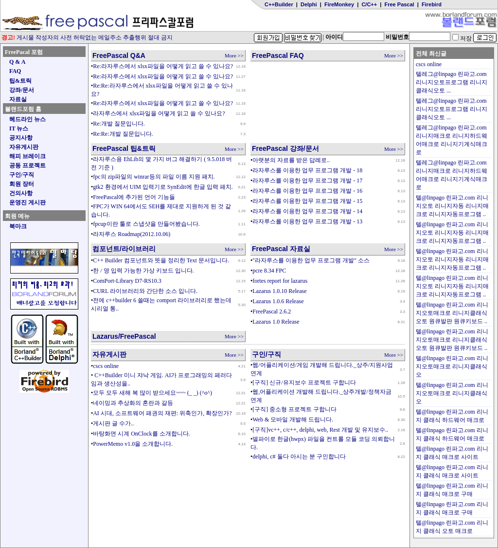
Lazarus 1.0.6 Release (277, 301)
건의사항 (21, 193)
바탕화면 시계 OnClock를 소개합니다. (141, 433)
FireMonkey (339, 4)
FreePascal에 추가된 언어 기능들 (134, 197)
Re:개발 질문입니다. (119, 123)
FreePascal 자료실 (281, 249)
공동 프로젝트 (27, 165)
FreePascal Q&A (118, 55)
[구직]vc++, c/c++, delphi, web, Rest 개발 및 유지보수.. (320, 429)
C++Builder (279, 4)
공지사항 (21, 137)
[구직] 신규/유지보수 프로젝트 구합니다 (304, 382)
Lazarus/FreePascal (124, 336)
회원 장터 (21, 184)
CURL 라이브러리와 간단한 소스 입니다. (145, 291)
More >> (234, 55)
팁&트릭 (20, 80)
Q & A (17, 61)
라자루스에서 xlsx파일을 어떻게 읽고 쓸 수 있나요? (159, 113)
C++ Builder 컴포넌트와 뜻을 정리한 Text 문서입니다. (161, 260)
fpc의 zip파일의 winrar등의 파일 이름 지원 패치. (153, 176)
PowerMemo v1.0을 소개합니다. (133, 443)
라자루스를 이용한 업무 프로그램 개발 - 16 (307, 190)
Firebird (432, 4)
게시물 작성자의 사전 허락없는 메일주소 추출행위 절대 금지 (87, 37)
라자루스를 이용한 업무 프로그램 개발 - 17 (307, 180)
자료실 (18, 99)
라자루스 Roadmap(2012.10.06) (131, 234)
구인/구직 (21, 174)
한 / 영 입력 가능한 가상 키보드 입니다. (143, 270)
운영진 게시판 (27, 202)
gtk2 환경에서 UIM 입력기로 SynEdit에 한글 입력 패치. (162, 186)
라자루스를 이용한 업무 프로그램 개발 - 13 (307, 221)
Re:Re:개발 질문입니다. (123, 133)
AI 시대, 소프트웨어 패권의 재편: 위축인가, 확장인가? (162, 413)
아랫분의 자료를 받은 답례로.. (291, 160)
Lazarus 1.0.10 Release (279, 291)
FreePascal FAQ (278, 55)
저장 (462, 38)
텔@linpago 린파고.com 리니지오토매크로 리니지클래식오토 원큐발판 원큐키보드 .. (452, 313)
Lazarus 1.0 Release (275, 321)
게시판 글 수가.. (113, 423)
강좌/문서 (21, 90)
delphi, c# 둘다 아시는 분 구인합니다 (298, 456)
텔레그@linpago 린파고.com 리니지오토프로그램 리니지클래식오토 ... (451, 82)
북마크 (18, 226)
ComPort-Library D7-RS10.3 (127, 280)
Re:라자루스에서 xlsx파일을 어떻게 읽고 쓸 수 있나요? (163, 66)
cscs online (106, 366)
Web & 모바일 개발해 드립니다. (292, 419)
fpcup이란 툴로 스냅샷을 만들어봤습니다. (146, 223)
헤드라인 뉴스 (27, 119)
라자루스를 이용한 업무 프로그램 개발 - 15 (307, 201)
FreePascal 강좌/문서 (285, 148)
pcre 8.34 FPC (269, 270)
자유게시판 (23, 147)
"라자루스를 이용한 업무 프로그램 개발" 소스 (311, 260)
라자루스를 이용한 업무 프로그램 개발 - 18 (307, 170)
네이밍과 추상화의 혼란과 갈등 (133, 403)
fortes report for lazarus (279, 280)
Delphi (309, 4)
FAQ (15, 71)
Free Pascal (399, 4)
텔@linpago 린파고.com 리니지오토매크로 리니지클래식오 (452, 366)
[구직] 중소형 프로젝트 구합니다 (294, 409)
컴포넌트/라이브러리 (124, 249)
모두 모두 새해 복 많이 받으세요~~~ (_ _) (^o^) (152, 392)
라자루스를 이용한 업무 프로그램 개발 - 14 (307, 211)
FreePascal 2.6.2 (271, 311)
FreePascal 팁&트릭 (124, 148)
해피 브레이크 (27, 156)
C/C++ (369, 4)
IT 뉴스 (18, 128)
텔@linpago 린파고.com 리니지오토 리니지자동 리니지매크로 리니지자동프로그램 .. (452, 206)
